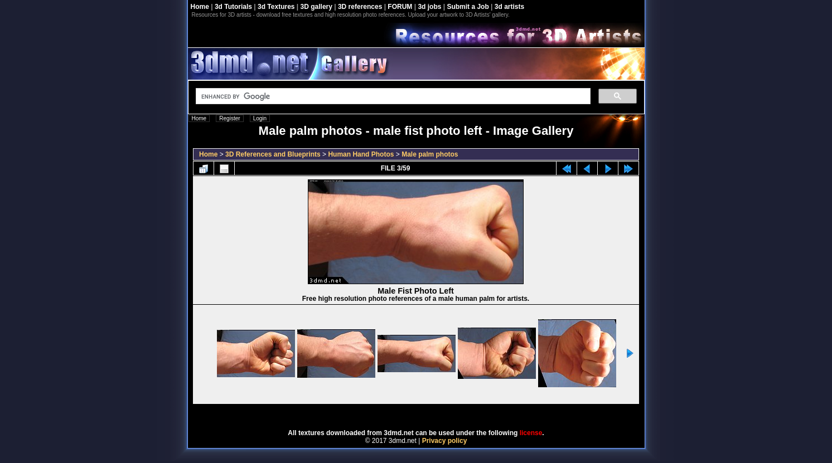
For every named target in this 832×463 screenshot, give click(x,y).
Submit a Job (467, 7)
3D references (360, 7)
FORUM (400, 7)
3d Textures (276, 7)
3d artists (509, 7)
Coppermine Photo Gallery (429, 413)
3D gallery (316, 7)
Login (260, 118)
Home (200, 7)
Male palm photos (430, 154)
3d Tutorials (233, 7)
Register (229, 118)
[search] (392, 96)
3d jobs (429, 7)
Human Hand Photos (361, 154)
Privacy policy (444, 441)
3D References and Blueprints (273, 154)
